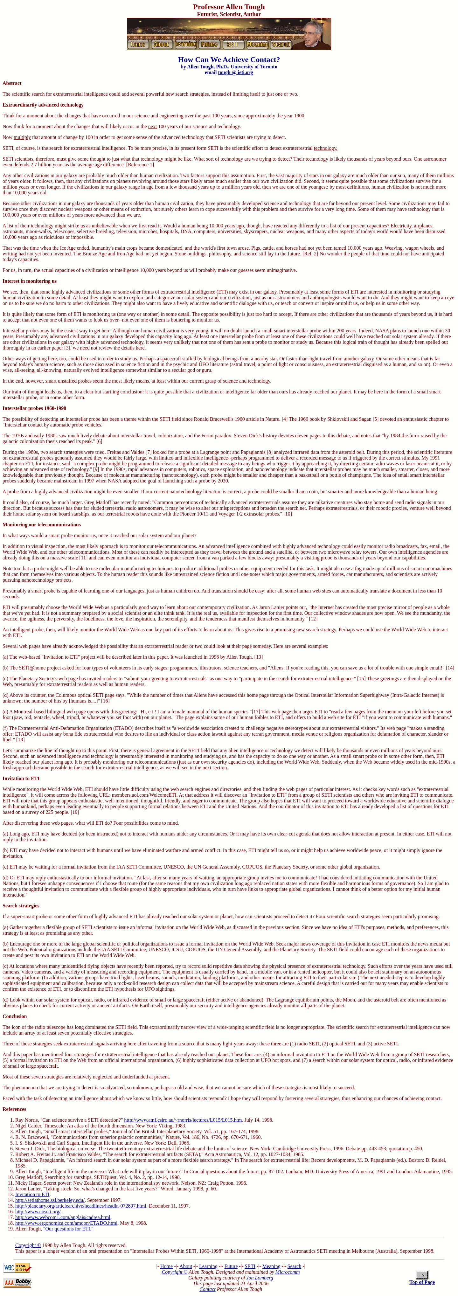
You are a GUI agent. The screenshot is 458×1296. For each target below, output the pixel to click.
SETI (250, 1266)
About (185, 1266)
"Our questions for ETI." (68, 1228)
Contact (207, 1289)
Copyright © (28, 1245)
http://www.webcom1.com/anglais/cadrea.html (62, 1217)
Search (295, 1266)
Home (166, 1266)
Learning (208, 1266)
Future (231, 1266)
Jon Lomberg (259, 1277)
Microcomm (287, 1272)
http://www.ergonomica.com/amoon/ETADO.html (66, 1223)
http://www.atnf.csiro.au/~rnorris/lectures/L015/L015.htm (183, 1120)
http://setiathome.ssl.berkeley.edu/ (50, 1200)
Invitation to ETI (32, 1194)
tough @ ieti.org (235, 72)
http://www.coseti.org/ (38, 1211)
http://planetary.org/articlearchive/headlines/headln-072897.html (80, 1206)
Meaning (271, 1266)
